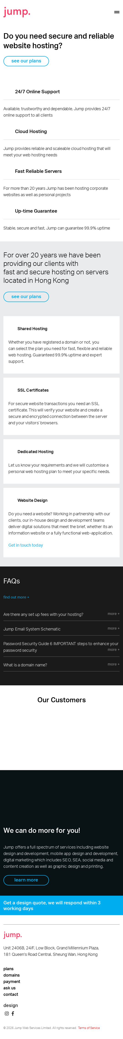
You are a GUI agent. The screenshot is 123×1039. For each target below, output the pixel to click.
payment (11, 981)
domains (11, 975)
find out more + (16, 597)
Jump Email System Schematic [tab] (61, 628)
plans (8, 968)
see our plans (26, 61)
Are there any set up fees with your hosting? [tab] (61, 614)
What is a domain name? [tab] (61, 664)
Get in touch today (25, 545)
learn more (26, 880)
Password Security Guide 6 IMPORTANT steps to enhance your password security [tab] (61, 647)
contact (10, 994)
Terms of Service (89, 1028)
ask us (9, 987)
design (10, 1005)
